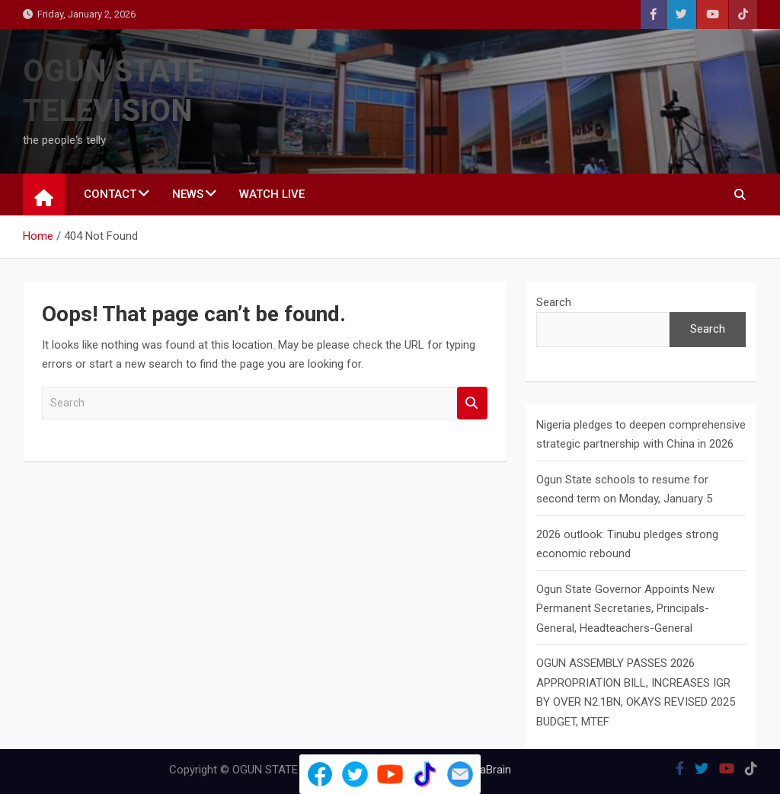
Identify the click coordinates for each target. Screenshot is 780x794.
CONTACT (110, 194)
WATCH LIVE (272, 194)
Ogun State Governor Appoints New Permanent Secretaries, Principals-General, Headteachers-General (625, 608)
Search (472, 403)
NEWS (187, 194)
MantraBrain (481, 769)
